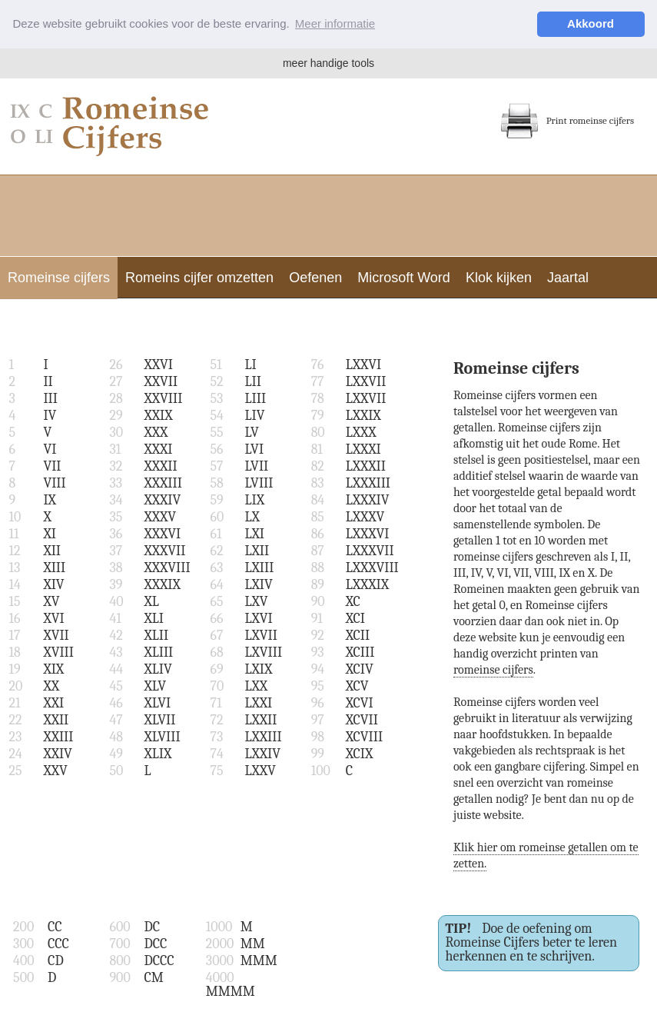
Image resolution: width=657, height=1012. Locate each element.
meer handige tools (328, 63)
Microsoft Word (403, 277)
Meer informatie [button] (335, 23)
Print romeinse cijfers (567, 121)
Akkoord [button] (590, 23)
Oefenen (315, 277)
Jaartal (568, 277)
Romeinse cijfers (59, 277)
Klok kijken (499, 277)
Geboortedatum (56, 320)
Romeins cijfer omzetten (199, 277)
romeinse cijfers (493, 670)
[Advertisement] (329, 213)
